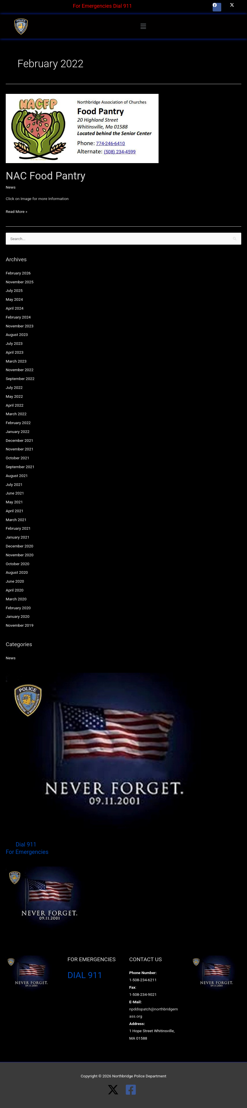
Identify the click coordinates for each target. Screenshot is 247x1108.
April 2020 (14, 590)
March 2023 (16, 361)
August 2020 (17, 572)
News (10, 187)
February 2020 (18, 608)
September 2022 (20, 378)
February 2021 (18, 528)
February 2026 (18, 273)
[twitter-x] (116, 1089)
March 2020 (16, 599)
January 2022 (17, 431)
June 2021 (15, 493)
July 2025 (14, 290)
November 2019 (19, 625)
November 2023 (19, 326)
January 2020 (17, 616)
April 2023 (14, 352)
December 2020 (19, 546)
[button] (143, 26)
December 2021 (19, 440)
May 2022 (14, 396)
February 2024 (18, 317)
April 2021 (14, 511)
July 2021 (14, 484)
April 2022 (14, 405)
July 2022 (14, 387)
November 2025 (19, 282)
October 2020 (17, 563)
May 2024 (14, 299)
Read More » (16, 211)
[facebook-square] (132, 1089)
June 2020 (15, 581)
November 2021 (19, 449)
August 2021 (17, 475)
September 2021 (20, 466)
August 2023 (17, 334)
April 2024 (14, 308)
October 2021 (17, 458)
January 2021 (17, 537)
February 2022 (18, 422)
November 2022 (19, 369)
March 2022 (16, 413)
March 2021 (16, 519)
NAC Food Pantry (45, 176)
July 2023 (14, 343)
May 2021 (14, 502)
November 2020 (19, 555)
